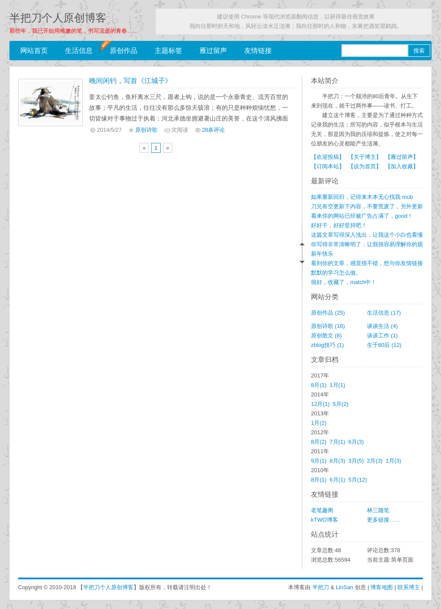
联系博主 (409, 587)
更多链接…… (384, 519)
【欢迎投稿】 (328, 157)
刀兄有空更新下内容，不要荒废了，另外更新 (367, 206)
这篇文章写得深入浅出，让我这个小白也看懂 (367, 235)
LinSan (344, 587)
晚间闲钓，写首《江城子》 (130, 80)
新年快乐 (322, 253)
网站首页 (34, 50)
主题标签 (168, 50)
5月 (340, 404)
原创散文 (326, 335)
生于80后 (384, 345)
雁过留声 (213, 50)
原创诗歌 (146, 130)
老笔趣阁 (322, 510)
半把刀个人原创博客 (57, 18)
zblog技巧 (327, 345)
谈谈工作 (382, 335)
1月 (337, 385)
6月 (356, 442)
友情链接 (258, 50)
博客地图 (381, 587)
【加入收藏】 (402, 166)
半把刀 (320, 587)
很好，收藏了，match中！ (343, 282)
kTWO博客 (324, 519)
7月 (337, 442)
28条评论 (213, 130)
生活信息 (79, 50)
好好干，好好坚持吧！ (339, 225)
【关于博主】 (365, 157)
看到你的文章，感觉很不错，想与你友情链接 (367, 263)
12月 (320, 404)
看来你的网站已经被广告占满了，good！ (362, 216)
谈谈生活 (382, 326)
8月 (318, 385)
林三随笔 (378, 510)
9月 (318, 461)
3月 (356, 461)
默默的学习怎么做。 (336, 272)
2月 (374, 461)
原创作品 (123, 50)
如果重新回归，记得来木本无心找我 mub (362, 197)
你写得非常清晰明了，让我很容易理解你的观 (367, 244)
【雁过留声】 (402, 157)
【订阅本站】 (328, 166)
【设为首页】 (365, 166)
